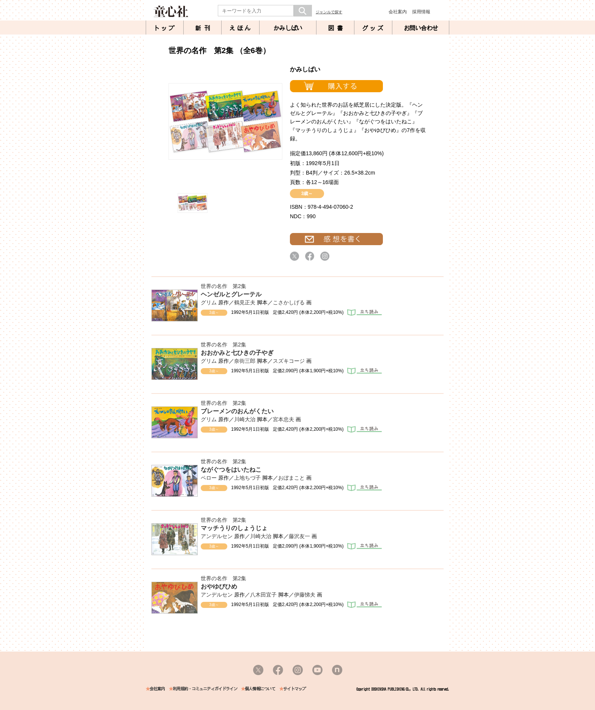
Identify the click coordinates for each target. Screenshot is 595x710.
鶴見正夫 (244, 302)
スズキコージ (289, 361)
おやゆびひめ (219, 586)
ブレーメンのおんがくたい (237, 411)
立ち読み (364, 312)
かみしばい (288, 28)
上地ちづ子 (247, 478)
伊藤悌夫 (304, 595)
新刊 (204, 28)
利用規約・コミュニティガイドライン (205, 689)
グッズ (373, 28)
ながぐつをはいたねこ (231, 469)
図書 (337, 28)
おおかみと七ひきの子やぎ (237, 352)
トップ (164, 28)
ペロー (209, 478)
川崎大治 (244, 419)
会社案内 (398, 11)
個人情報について (260, 689)
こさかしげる (289, 302)
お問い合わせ (421, 28)
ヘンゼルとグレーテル (231, 294)
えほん (240, 28)
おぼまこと (291, 478)
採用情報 (421, 11)
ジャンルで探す (329, 12)
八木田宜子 (263, 595)
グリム (209, 302)
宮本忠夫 (283, 419)
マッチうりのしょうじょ (234, 528)
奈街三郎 (244, 361)
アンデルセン (217, 536)
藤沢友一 (299, 536)
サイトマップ (294, 689)
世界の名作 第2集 (223, 286)
